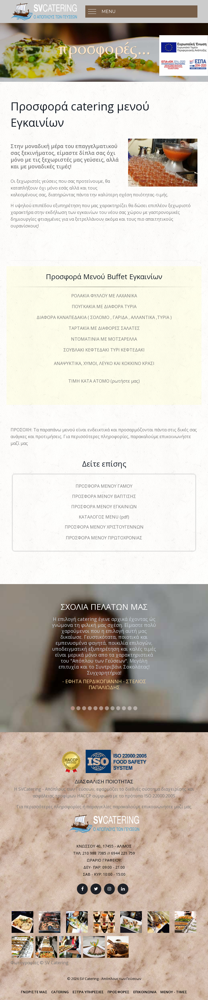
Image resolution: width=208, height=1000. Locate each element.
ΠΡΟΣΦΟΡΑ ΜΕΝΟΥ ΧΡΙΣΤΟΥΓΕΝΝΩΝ (104, 527)
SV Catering (57, 963)
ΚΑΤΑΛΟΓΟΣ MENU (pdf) (104, 517)
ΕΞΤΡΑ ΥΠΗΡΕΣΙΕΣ (88, 991)
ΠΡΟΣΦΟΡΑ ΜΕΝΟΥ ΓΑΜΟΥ (104, 486)
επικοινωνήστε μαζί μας (166, 807)
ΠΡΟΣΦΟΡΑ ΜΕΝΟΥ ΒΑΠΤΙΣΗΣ (104, 496)
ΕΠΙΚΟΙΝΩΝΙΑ (145, 991)
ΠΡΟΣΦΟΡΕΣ (118, 991)
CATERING (60, 991)
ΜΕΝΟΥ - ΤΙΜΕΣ (173, 991)
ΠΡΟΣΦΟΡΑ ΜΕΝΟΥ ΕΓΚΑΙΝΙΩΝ (104, 507)
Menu (109, 11)
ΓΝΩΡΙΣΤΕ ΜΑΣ (34, 991)
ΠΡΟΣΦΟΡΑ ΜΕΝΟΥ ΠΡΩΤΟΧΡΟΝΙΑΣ (104, 538)
